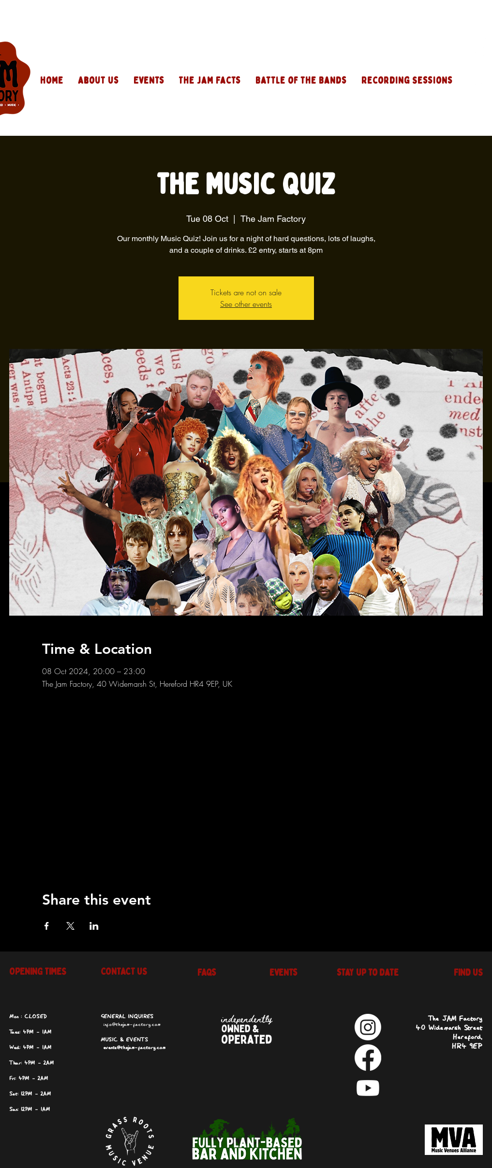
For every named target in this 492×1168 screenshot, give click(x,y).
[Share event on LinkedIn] (94, 926)
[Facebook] (368, 1057)
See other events (246, 304)
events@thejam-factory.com (134, 1048)
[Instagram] (368, 1027)
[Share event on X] (70, 926)
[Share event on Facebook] (46, 926)
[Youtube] (368, 1088)
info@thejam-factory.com (132, 1024)
